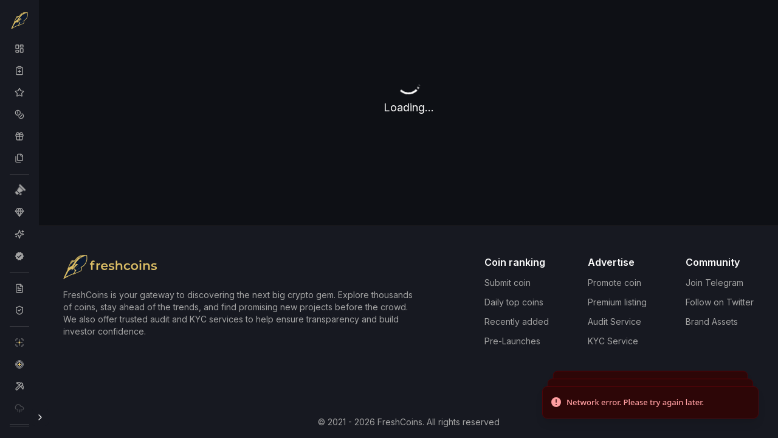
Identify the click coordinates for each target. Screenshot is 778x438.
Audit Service (614, 321)
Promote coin (614, 282)
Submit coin (507, 282)
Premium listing (617, 302)
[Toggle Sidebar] (40, 417)
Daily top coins (513, 302)
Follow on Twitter (720, 302)
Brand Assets (712, 321)
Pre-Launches (512, 341)
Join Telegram (714, 282)
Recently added (516, 321)
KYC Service (613, 341)
